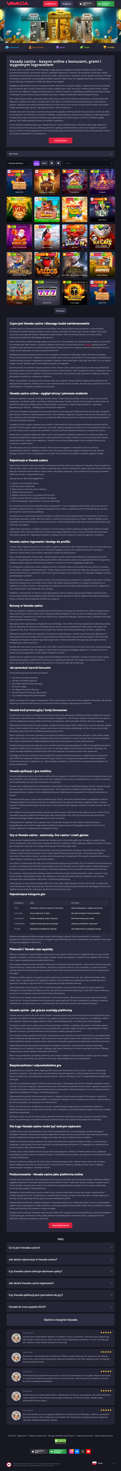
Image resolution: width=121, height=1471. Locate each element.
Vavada (88, 344)
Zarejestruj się (50, 4)
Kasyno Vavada (60, 140)
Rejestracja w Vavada (60, 1225)
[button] (2, 25)
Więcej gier (60, 311)
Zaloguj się (67, 4)
